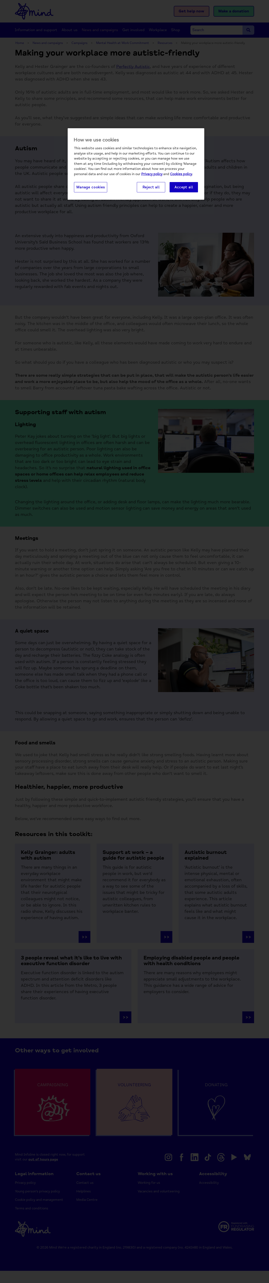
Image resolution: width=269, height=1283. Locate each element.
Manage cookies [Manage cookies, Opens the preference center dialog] (90, 187)
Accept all (183, 187)
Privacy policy (151, 174)
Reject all (151, 187)
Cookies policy (181, 174)
